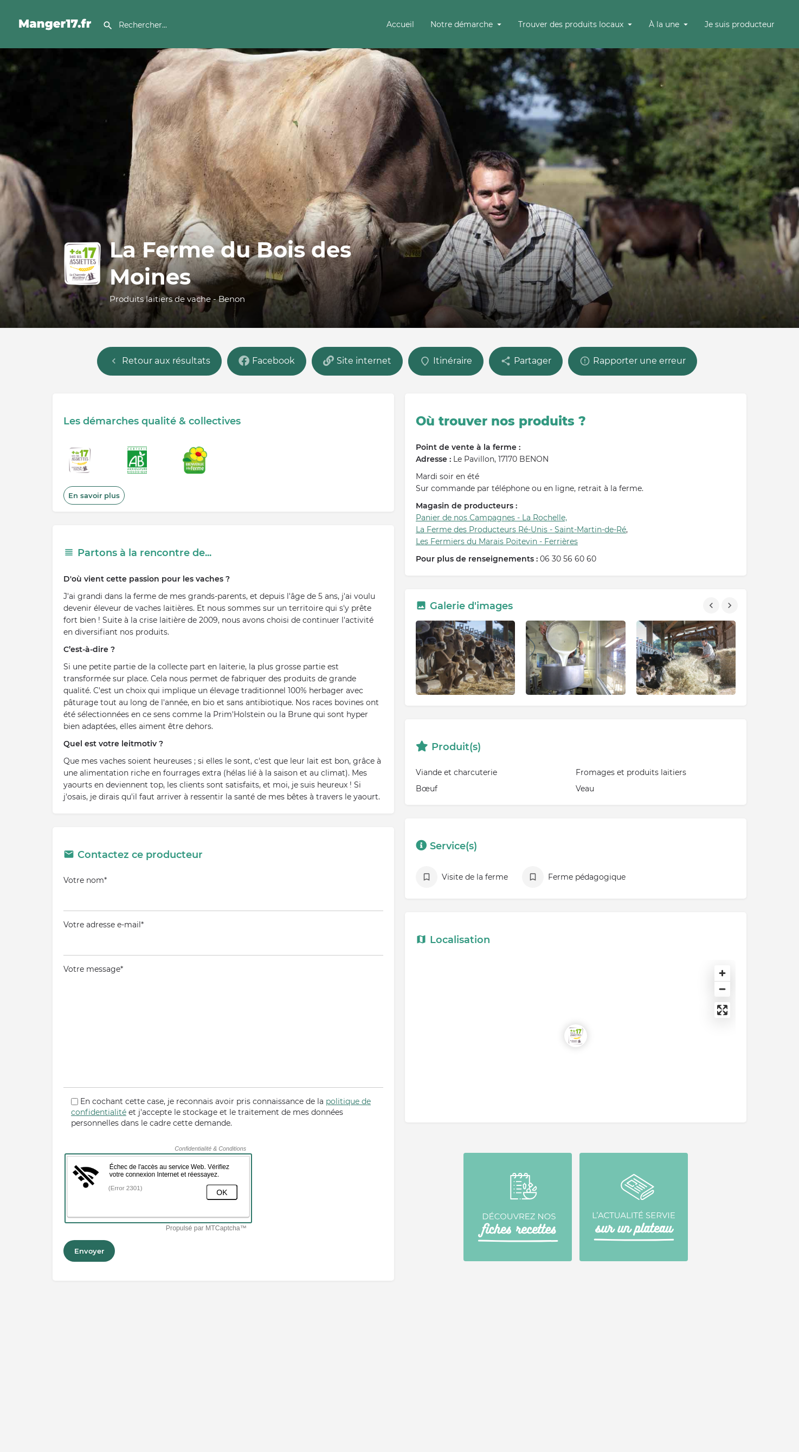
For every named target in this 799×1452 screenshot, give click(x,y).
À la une (664, 24)
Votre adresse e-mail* (223, 938)
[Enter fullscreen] (722, 1010)
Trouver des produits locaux (570, 24)
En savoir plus (94, 495)
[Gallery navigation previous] (712, 605)
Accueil (400, 24)
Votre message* (223, 1026)
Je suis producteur (740, 24)
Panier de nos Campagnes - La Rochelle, (491, 517)
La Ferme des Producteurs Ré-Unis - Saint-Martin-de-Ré (521, 529)
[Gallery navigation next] (730, 605)
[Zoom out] (722, 989)
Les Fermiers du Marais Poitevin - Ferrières (497, 541)
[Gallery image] (465, 658)
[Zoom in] (722, 973)
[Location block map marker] (575, 1035)
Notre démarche (461, 24)
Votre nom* (223, 893)
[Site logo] (56, 23)
